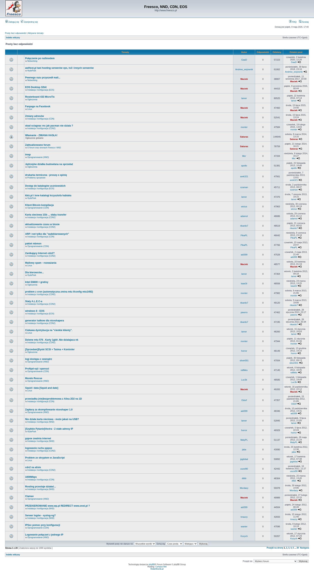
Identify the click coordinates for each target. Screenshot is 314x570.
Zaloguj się (12, 22)
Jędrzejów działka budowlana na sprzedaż (49, 164)
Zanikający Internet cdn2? (39, 253)
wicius (244, 206)
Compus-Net (161, 567)
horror (244, 351)
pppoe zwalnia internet (38, 438)
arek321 (244, 176)
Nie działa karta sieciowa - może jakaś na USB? (52, 419)
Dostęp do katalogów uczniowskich (45, 185)
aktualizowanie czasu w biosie (42, 224)
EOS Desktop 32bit (35, 87)
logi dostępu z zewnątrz (38, 359)
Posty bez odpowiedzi (15, 33)
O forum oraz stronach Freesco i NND (44, 148)
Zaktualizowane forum (37, 145)
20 (298, 548)
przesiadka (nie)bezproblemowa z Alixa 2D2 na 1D (53, 398)
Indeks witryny (13, 37)
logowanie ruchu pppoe (38, 448)
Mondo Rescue (33, 378)
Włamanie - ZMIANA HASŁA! (41, 135)
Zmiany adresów (34, 116)
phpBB (152, 564)
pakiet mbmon (33, 243)
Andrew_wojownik (244, 69)
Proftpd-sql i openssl (37, 368)
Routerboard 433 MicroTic (40, 96)
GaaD (244, 60)
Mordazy (244, 488)
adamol (244, 216)
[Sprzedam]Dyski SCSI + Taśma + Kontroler (49, 349)
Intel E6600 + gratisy (36, 282)
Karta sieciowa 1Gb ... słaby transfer (45, 214)
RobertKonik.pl (157, 569)
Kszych (244, 536)
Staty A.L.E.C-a (33, 301)
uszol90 (244, 469)
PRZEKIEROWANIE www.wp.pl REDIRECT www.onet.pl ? (57, 505)
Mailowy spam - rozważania (40, 262)
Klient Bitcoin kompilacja (39, 205)
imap (28, 154)
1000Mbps (31, 477)
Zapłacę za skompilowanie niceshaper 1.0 (48, 409)
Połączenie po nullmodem (39, 58)
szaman (244, 187)
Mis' (244, 156)
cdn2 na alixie (33, 467)
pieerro (244, 312)
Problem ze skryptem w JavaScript (44, 457)
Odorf (244, 400)
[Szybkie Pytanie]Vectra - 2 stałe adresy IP (49, 428)
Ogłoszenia (32, 99)
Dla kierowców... (34, 272)
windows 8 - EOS (34, 311)
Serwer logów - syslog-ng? (40, 515)
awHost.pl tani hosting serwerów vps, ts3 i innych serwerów (59, 68)
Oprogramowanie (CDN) (38, 208)
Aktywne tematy (36, 33)
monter (244, 127)
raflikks (244, 370)
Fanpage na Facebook (37, 106)
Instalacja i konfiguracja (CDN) (40, 119)
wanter (244, 526)
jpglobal (244, 459)
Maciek (244, 79)
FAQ (293, 22)
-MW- (244, 478)
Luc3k (244, 380)
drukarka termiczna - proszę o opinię (46, 175)
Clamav (29, 496)
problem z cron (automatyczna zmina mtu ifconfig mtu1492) (59, 291)
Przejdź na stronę (275, 548)
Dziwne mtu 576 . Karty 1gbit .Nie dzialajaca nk (51, 339)
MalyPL (244, 440)
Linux (29, 109)
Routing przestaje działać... (40, 486)
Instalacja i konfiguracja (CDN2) (41, 128)
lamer (244, 98)
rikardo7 (244, 226)
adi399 (244, 254)
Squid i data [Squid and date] (41, 388)
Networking (32, 61)
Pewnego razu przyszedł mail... (42, 77)
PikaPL (244, 235)
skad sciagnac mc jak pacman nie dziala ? (49, 125)
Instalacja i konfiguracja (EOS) (40, 90)
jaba (244, 449)
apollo (244, 165)
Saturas (244, 137)
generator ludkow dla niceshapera (44, 320)
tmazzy (244, 517)
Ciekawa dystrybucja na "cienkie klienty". (48, 330)
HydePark (31, 71)
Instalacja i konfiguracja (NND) (40, 422)
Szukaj (304, 22)
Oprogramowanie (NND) (38, 157)
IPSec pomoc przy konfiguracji (42, 525)
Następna (304, 548)
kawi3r (244, 283)
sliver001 (244, 360)
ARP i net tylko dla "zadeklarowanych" (47, 234)
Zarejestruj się (29, 22)
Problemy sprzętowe (36, 178)
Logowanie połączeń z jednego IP (44, 534)
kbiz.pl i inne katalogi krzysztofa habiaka (48, 195)
